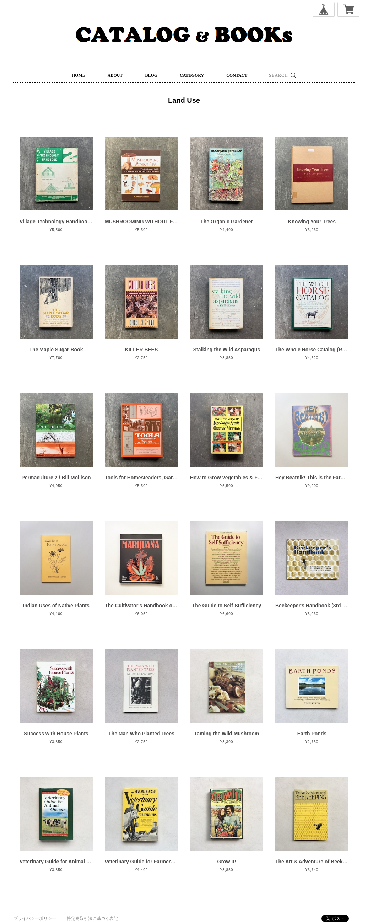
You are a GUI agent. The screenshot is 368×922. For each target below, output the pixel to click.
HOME (78, 75)
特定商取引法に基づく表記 (92, 918)
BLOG (151, 75)
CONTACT (236, 75)
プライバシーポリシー (34, 918)
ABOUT (115, 75)
